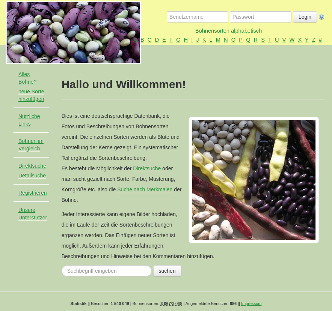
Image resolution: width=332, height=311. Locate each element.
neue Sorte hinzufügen (31, 95)
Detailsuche (32, 176)
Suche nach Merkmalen (144, 189)
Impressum (251, 303)
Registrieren (32, 193)
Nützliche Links (29, 120)
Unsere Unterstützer (32, 214)
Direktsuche (32, 166)
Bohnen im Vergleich (31, 145)
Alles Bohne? (27, 78)
